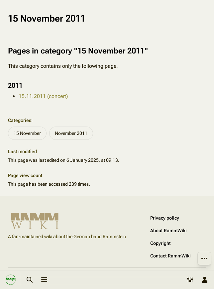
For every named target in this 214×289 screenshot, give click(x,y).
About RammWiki (168, 230)
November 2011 (71, 133)
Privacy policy (164, 218)
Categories (19, 120)
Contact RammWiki (170, 255)
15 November (27, 133)
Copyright (160, 243)
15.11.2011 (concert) (43, 96)
